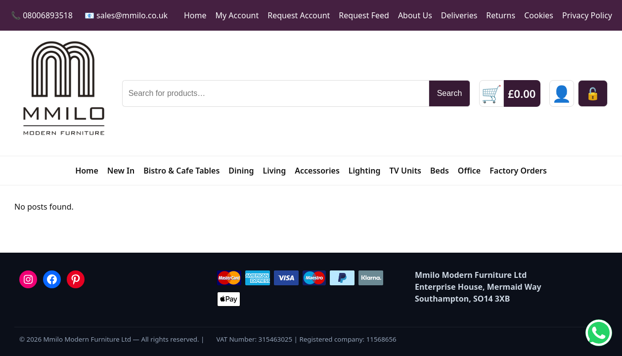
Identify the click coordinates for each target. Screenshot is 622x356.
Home (195, 15)
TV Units (405, 170)
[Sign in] (561, 93)
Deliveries (459, 15)
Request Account (298, 15)
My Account (237, 15)
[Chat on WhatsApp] (598, 332)
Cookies (538, 15)
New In (120, 170)
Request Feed (364, 15)
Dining (241, 170)
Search (449, 93)
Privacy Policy (587, 15)
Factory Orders (518, 170)
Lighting (365, 170)
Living (274, 170)
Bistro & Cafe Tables (181, 170)
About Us (415, 15)
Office (469, 170)
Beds (439, 170)
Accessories (317, 170)
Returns (500, 15)
